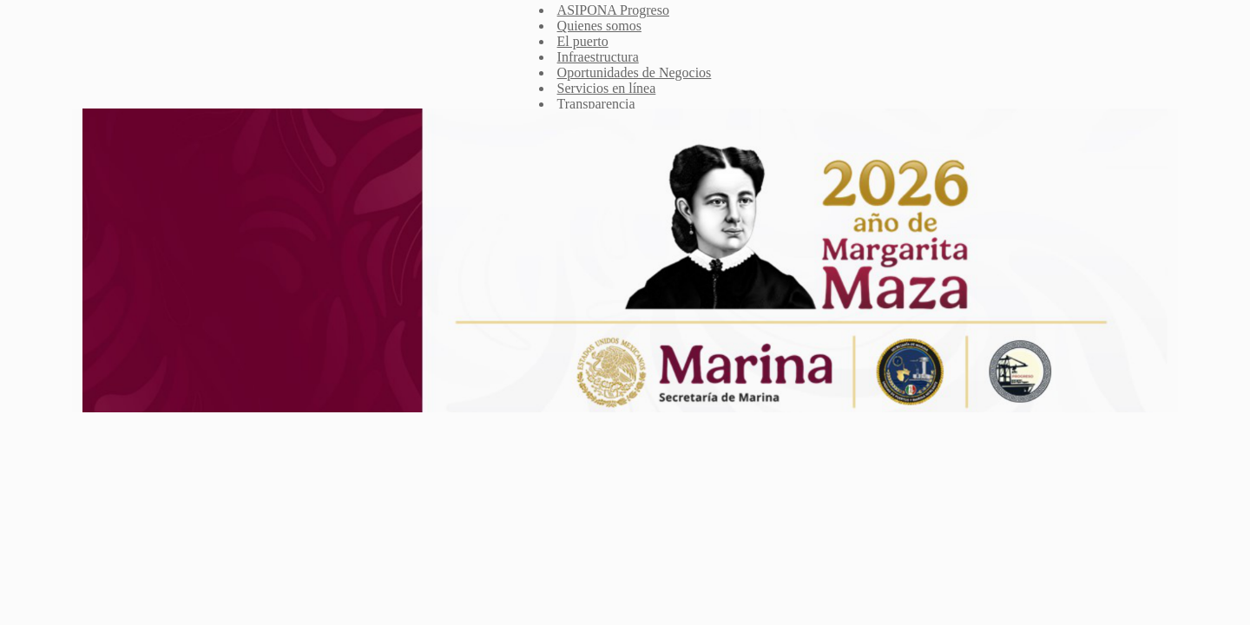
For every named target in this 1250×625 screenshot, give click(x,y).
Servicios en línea (606, 88)
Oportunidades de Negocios (634, 72)
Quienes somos (599, 25)
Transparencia (596, 103)
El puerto (583, 41)
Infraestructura (598, 56)
